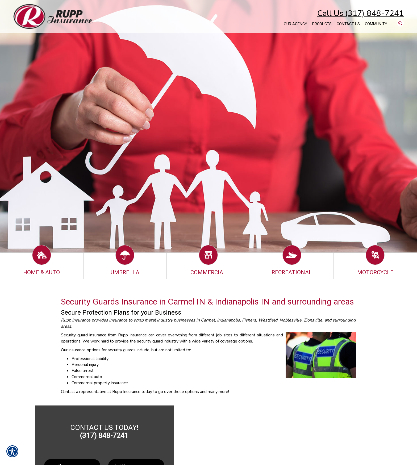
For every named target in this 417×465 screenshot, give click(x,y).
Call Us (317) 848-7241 (360, 13)
